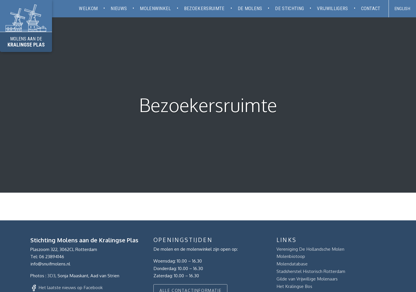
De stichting (289, 8)
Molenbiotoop (290, 256)
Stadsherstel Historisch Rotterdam (310, 271)
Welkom (88, 8)
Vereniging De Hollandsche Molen (310, 249)
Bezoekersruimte (204, 8)
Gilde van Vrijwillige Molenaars (307, 279)
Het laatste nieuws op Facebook (70, 287)
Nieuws (119, 8)
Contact (370, 8)
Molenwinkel (155, 8)
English (402, 8)
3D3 (51, 275)
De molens (250, 8)
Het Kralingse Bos (294, 286)
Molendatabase (292, 264)
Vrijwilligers (332, 8)
